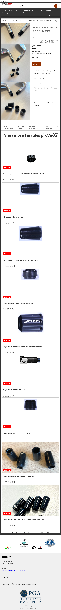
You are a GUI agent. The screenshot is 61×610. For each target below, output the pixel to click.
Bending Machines (28, 10)
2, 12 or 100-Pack (38, 46)
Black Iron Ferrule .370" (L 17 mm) (43, 21)
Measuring (5, 13)
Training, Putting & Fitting (47, 15)
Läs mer (7, 167)
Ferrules (24, 21)
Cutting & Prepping (46, 10)
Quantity (35, 57)
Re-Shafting (5, 15)
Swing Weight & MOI (28, 15)
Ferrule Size (36, 52)
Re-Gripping (44, 13)
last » (49, 532)
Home (4, 21)
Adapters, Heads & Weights (9, 10)
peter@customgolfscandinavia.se (13, 570)
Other (24, 13)
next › (42, 532)
